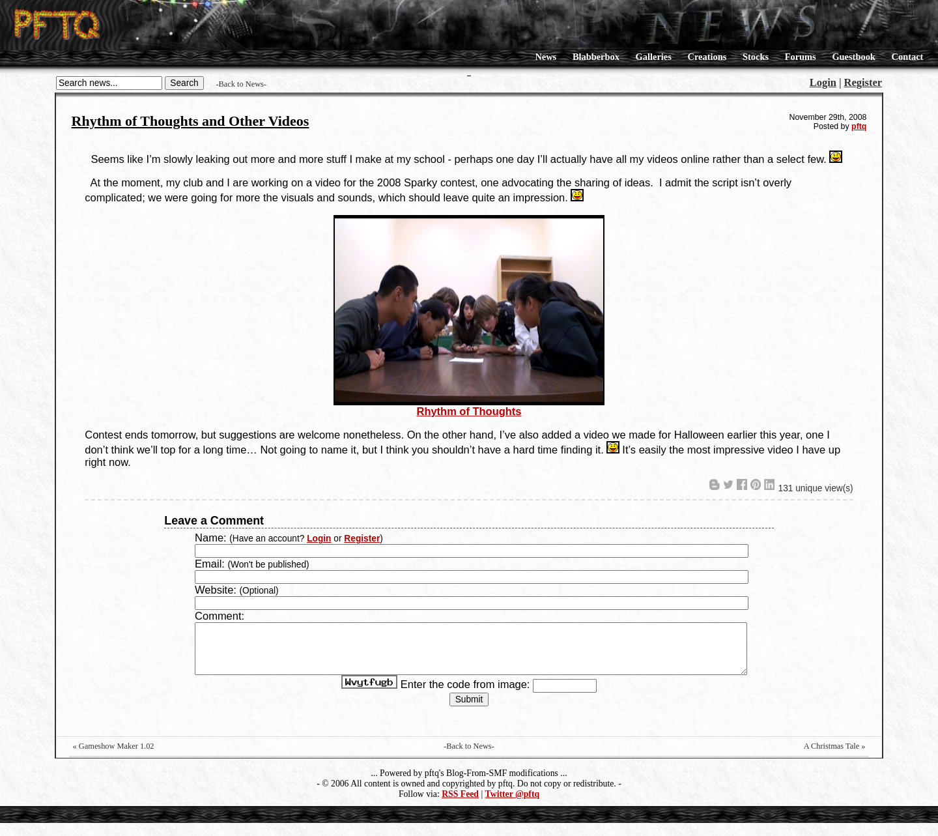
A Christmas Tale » (835, 759)
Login (823, 82)
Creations (707, 56)
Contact (908, 56)
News (545, 56)
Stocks (756, 56)
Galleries (654, 56)
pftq (858, 126)
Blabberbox (596, 56)
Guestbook (853, 56)
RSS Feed (460, 807)
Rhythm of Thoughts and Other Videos (190, 121)
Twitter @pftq (512, 807)
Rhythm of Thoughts (468, 411)
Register (863, 82)
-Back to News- (241, 84)
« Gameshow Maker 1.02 (113, 759)
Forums (800, 56)
